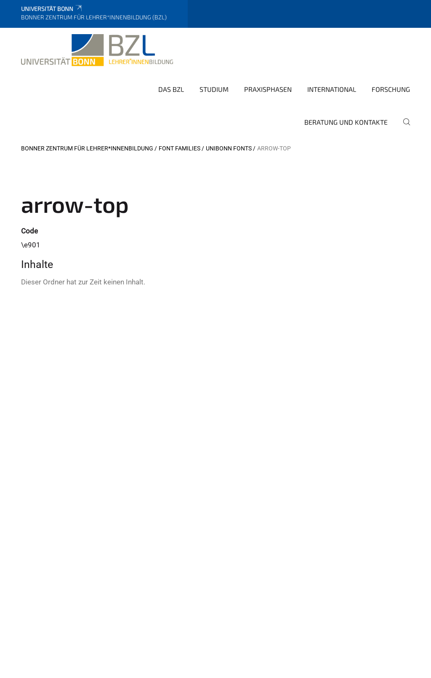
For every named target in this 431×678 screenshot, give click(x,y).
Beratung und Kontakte (346, 122)
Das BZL (171, 89)
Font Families (179, 148)
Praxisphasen (268, 89)
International (331, 89)
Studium (214, 89)
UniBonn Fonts (229, 148)
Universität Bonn (52, 8)
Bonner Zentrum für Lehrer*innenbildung (87, 148)
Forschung (391, 89)
